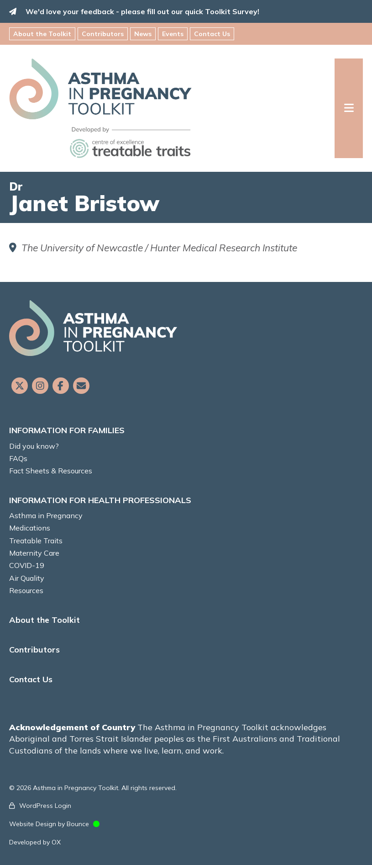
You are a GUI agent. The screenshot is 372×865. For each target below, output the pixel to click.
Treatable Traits (36, 540)
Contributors (103, 34)
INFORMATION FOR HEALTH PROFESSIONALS (100, 500)
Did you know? (34, 446)
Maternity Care (34, 552)
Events (172, 34)
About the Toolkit (42, 34)
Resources (26, 590)
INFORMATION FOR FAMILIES (67, 430)
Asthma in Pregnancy (46, 515)
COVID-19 (26, 565)
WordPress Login (45, 805)
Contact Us (212, 34)
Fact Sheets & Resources (50, 470)
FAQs (18, 458)
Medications (29, 527)
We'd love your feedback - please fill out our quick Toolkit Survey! (142, 11)
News (143, 34)
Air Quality (26, 578)
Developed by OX (35, 842)
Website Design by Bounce (49, 824)
